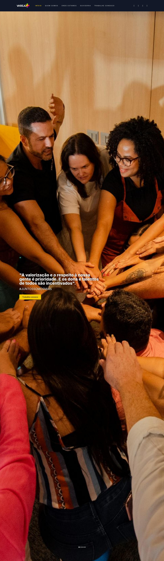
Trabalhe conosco (104, 6)
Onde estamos (69, 6)
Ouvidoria (85, 6)
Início (38, 6)
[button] (79, 547)
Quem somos (51, 6)
